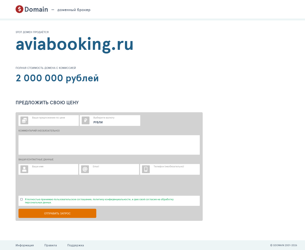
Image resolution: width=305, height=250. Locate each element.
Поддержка (75, 245)
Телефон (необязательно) (169, 166)
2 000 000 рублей (57, 78)
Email (96, 166)
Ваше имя (37, 166)
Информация (25, 245)
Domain (36, 9)
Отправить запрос (57, 213)
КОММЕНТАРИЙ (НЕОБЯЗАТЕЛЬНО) (39, 130)
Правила (50, 245)
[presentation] (48, 185)
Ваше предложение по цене (48, 117)
